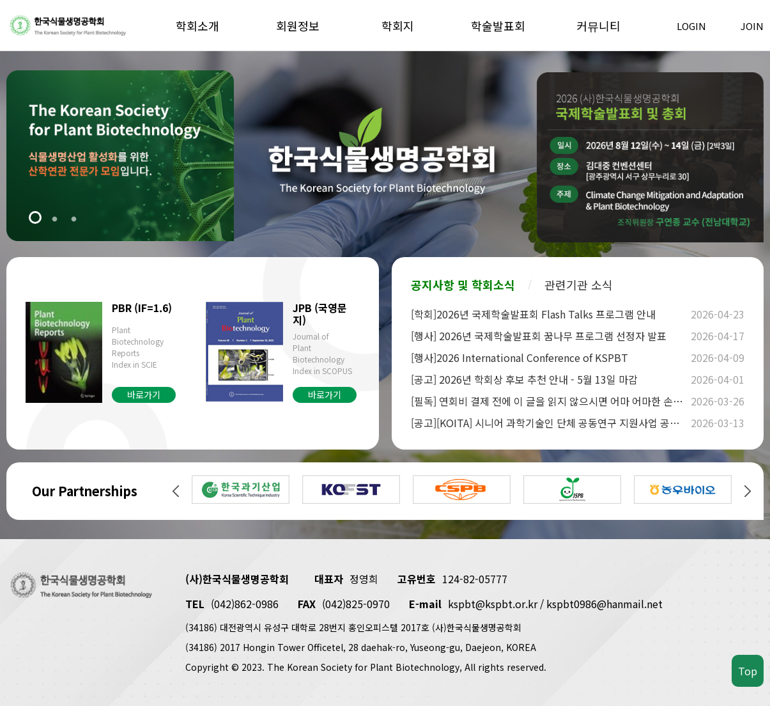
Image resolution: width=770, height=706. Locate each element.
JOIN (752, 26)
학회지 (397, 25)
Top (747, 671)
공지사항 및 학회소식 (463, 284)
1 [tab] (35, 218)
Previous (175, 491)
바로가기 (143, 394)
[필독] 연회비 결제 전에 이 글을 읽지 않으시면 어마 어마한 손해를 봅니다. (549, 401)
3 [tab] (73, 218)
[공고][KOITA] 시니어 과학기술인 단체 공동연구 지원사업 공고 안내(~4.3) (549, 422)
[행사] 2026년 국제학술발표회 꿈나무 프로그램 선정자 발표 (549, 335)
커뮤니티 (598, 25)
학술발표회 (498, 25)
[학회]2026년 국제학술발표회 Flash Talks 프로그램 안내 (549, 314)
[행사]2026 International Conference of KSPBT (549, 357)
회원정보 (298, 25)
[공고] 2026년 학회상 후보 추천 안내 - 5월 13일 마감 (549, 379)
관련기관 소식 (578, 284)
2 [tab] (54, 218)
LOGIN (691, 26)
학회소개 (197, 25)
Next (747, 491)
